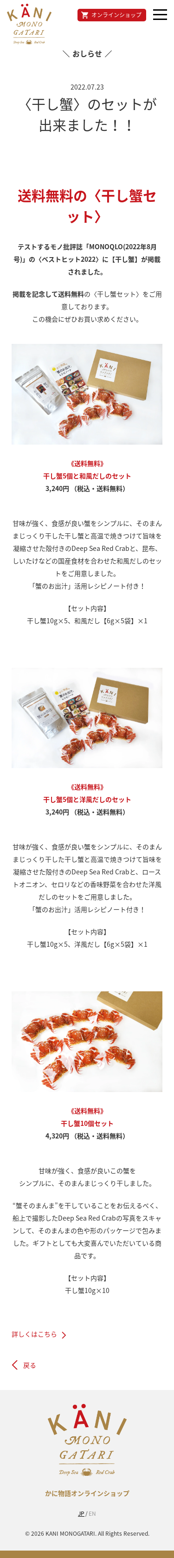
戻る (29, 1365)
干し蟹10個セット (87, 1123)
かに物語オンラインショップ (87, 1493)
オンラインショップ (116, 15)
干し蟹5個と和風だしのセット (87, 475)
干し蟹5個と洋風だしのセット (87, 799)
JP (81, 1513)
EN (92, 1513)
